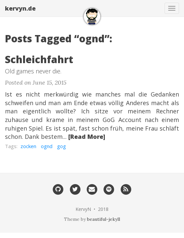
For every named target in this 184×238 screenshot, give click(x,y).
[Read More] (86, 136)
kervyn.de (20, 8)
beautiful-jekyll (103, 219)
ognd (46, 146)
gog (61, 146)
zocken (28, 146)
